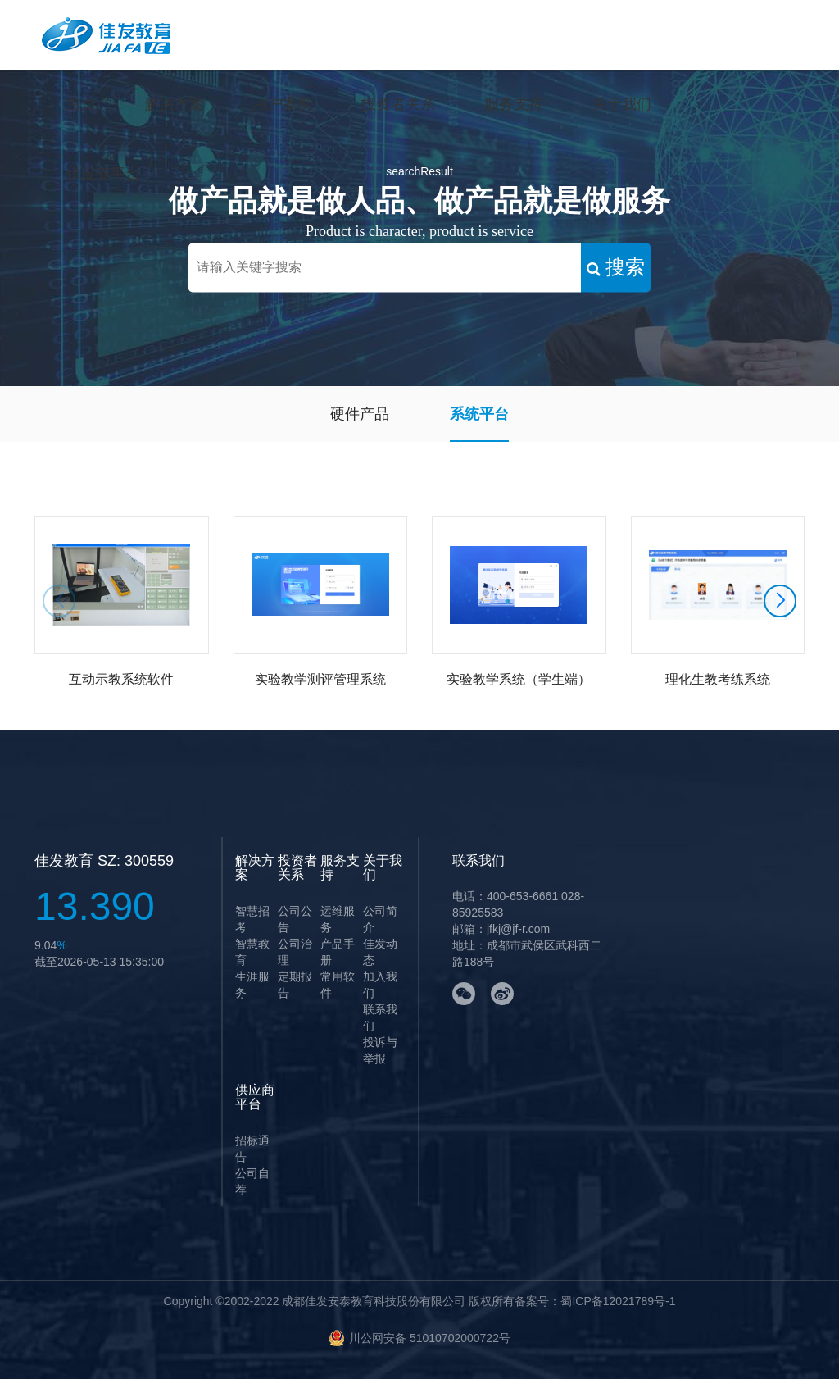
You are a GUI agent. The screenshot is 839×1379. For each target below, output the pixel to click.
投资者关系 (398, 104)
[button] (780, 601)
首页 (81, 104)
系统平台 (479, 414)
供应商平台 (103, 174)
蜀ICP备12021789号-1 (617, 1301)
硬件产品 (359, 414)
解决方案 (174, 104)
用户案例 (282, 104)
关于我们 (621, 104)
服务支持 (513, 104)
